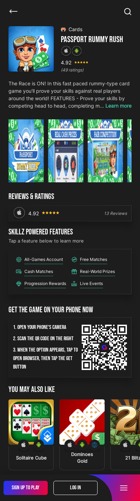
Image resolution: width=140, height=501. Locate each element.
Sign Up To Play (25, 487)
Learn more (118, 106)
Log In (75, 487)
